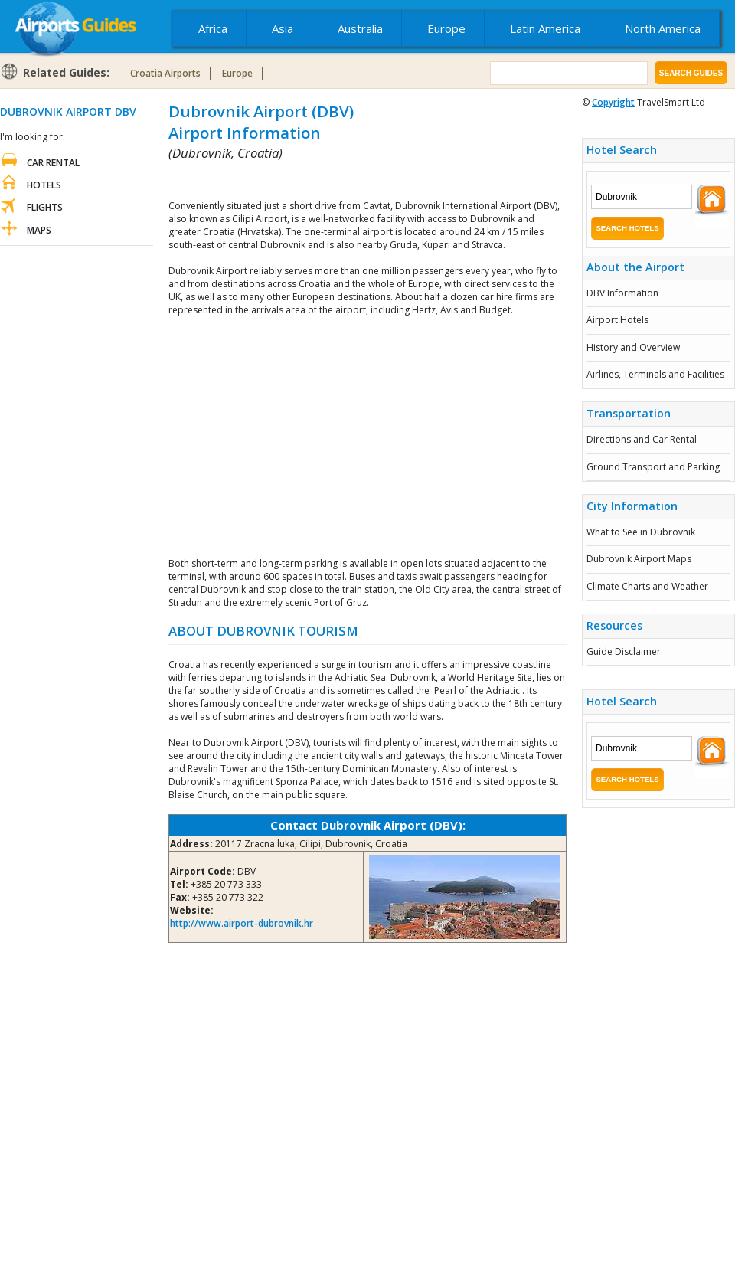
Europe (446, 28)
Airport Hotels (617, 319)
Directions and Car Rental (641, 439)
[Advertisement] (347, 180)
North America (663, 28)
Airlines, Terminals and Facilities (655, 374)
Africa (212, 28)
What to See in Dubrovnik (640, 531)
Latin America (545, 28)
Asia (282, 28)
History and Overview (633, 347)
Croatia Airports (165, 73)
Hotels (44, 184)
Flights (45, 207)
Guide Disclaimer (623, 651)
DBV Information (622, 292)
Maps (39, 230)
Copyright (613, 102)
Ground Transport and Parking (653, 466)
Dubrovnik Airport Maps (638, 558)
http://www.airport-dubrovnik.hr (241, 923)
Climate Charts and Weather (647, 586)
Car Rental (53, 162)
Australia (360, 28)
